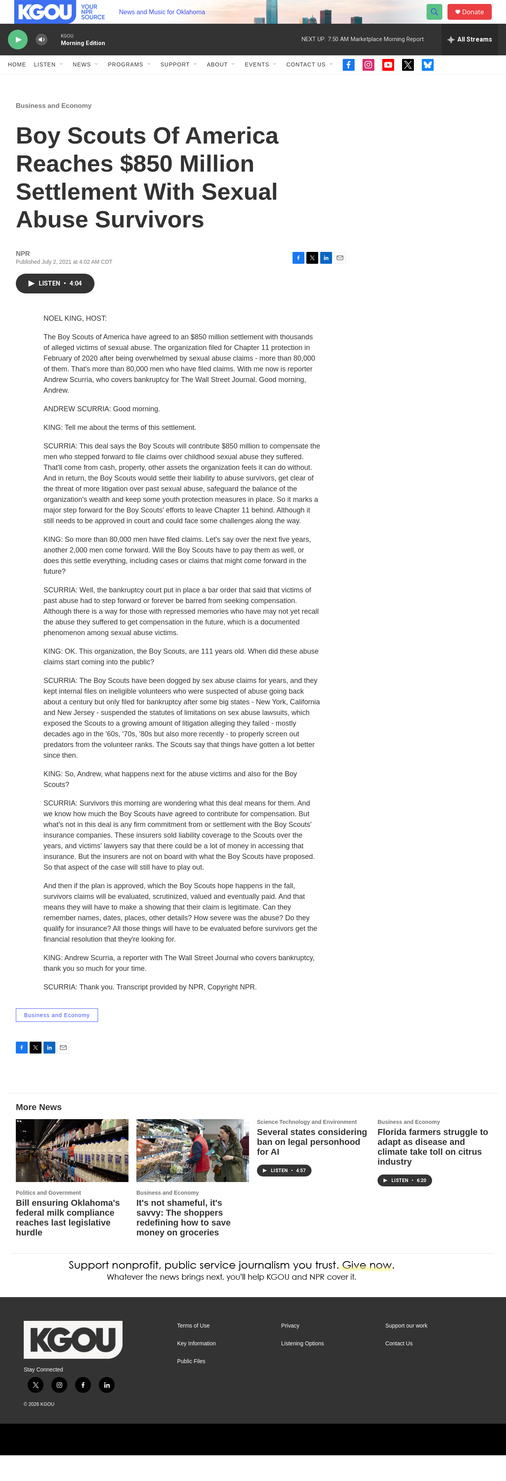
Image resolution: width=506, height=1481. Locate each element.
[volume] (41, 57)
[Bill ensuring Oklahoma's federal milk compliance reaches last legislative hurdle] (72, 1176)
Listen (45, 82)
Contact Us (306, 82)
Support (175, 82)
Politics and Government (48, 1218)
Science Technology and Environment (307, 1147)
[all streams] (470, 57)
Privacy (290, 1351)
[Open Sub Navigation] (62, 82)
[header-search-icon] (438, 21)
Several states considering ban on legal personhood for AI (312, 1167)
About (217, 82)
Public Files (191, 1387)
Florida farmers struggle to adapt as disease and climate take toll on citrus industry (433, 1172)
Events (257, 82)
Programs (125, 82)
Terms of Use (193, 1351)
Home (17, 82)
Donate (478, 21)
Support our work (406, 1351)
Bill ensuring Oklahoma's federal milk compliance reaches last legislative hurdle (68, 1243)
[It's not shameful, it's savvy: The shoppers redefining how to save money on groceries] (192, 1176)
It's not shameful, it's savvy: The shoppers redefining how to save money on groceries (183, 1243)
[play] (17, 57)
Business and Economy (54, 131)
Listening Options (302, 1369)
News (82, 82)
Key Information (196, 1369)
